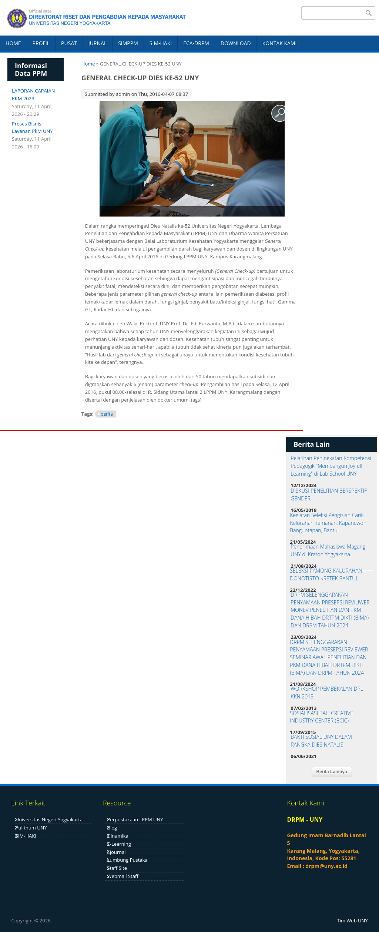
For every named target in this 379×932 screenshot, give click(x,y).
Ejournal (116, 852)
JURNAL (97, 43)
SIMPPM (128, 43)
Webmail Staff (122, 876)
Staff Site (117, 868)
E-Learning (119, 844)
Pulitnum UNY (31, 827)
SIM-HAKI (161, 43)
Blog (112, 827)
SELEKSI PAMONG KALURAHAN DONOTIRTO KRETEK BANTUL (326, 574)
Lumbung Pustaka (127, 859)
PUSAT (69, 43)
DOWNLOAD (236, 43)
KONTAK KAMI (279, 43)
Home (88, 63)
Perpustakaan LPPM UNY (135, 819)
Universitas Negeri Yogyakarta (49, 819)
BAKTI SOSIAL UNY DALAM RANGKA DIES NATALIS (321, 740)
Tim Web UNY (352, 920)
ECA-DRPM (196, 43)
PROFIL (41, 43)
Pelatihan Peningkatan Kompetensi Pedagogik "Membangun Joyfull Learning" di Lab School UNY (331, 466)
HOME (13, 43)
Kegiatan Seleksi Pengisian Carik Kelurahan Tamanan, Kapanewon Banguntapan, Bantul (328, 523)
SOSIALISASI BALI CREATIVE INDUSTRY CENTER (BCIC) (321, 717)
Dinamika (117, 835)
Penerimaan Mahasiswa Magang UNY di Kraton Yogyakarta (328, 550)
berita (107, 414)
